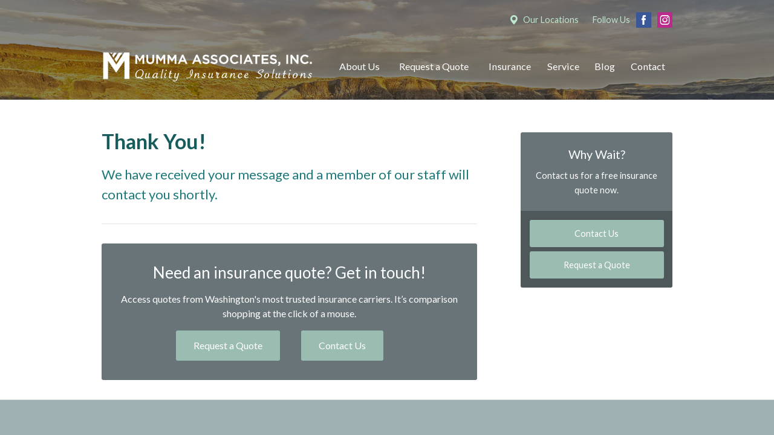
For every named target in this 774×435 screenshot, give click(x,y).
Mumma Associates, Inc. (207, 66)
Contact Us (342, 345)
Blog (604, 66)
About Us (359, 66)
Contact (648, 66)
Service (563, 66)
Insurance (510, 66)
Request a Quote (434, 66)
